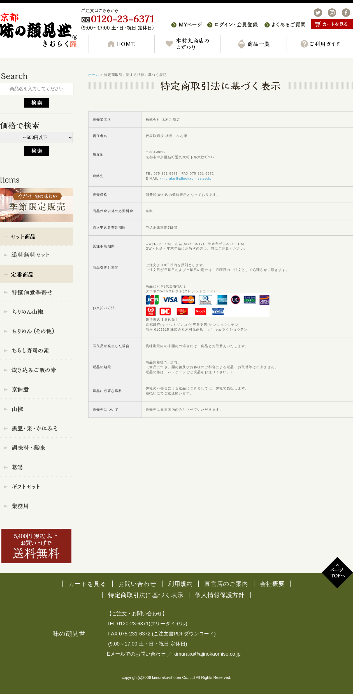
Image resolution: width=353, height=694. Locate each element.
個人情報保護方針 (220, 595)
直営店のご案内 (226, 584)
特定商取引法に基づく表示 (146, 595)
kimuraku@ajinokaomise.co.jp (185, 178)
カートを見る (87, 584)
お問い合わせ (137, 584)
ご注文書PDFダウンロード (184, 634)
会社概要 (272, 584)
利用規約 (180, 584)
